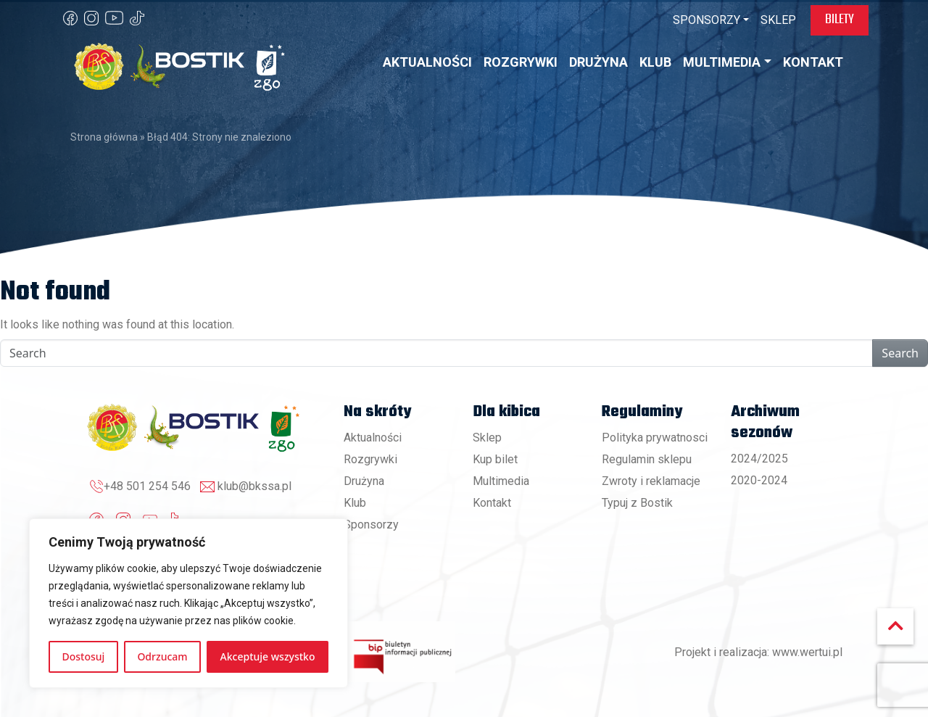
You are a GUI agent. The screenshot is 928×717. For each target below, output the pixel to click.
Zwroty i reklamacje (651, 481)
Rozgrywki (370, 459)
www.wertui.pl (807, 652)
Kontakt (492, 503)
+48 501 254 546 (147, 486)
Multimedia (501, 481)
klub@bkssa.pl (254, 486)
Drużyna (364, 481)
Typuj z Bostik (637, 503)
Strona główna (104, 137)
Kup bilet (495, 459)
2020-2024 (759, 480)
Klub (355, 503)
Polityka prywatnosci (655, 437)
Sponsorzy (371, 524)
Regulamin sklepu (647, 459)
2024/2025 (759, 458)
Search (900, 353)
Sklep (487, 437)
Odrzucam (162, 656)
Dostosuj (83, 656)
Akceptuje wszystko (267, 656)
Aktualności (373, 437)
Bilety (839, 19)
